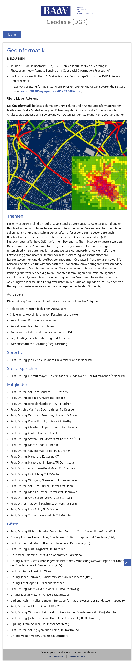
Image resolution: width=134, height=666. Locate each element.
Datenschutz (77, 656)
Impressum (56, 656)
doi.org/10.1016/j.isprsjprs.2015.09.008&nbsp (50, 91)
